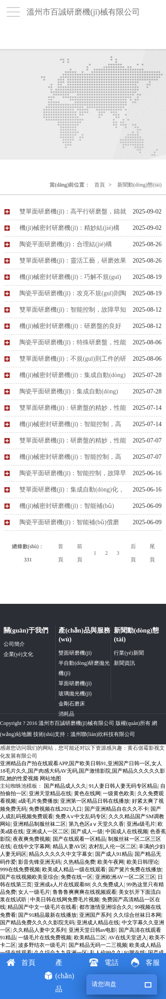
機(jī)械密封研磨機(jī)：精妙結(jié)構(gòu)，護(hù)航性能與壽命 (69, 230)
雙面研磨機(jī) (75, 653)
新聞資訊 (124, 663)
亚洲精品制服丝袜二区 (39, 824)
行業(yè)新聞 (128, 653)
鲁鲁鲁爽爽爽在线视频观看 (84, 892)
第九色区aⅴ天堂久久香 (96, 824)
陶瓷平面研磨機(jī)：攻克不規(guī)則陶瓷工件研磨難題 (72, 295)
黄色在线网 (87, 793)
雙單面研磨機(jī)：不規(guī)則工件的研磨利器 (72, 361)
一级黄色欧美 (119, 793)
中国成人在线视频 (126, 831)
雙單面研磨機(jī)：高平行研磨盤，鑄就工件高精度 (72, 214)
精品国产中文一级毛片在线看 (42, 907)
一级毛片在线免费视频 (44, 937)
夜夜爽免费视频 (31, 839)
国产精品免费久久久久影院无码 (37, 922)
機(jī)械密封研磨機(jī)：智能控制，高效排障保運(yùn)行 (70, 426)
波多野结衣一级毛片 (42, 945)
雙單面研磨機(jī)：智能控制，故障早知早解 (72, 312)
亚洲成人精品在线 (98, 922)
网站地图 (50, 778)
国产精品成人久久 (65, 786)
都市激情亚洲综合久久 (105, 907)
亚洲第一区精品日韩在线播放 (94, 801)
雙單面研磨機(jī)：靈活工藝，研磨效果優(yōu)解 (72, 263)
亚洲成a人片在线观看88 (61, 884)
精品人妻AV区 (69, 846)
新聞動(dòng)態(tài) (139, 185)
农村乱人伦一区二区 (112, 846)
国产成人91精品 (113, 854)
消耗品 (66, 714)
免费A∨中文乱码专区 (80, 816)
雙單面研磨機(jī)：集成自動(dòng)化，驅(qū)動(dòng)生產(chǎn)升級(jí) (71, 492)
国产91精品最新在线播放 (47, 915)
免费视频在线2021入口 (55, 809)
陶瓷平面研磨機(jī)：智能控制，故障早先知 (72, 475)
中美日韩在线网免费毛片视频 (64, 899)
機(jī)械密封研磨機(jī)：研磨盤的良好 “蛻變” (70, 328)
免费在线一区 (77, 877)
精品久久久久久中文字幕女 (61, 854)
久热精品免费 (79, 862)
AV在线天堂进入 (127, 937)
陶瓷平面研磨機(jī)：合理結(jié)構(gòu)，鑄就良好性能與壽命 (65, 246)
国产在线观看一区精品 (79, 839)
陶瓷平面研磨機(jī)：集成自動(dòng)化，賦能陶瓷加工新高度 (68, 394)
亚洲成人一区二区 (47, 831)
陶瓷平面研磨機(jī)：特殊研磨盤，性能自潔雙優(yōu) (72, 345)
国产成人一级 (87, 831)
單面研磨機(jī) (75, 683)
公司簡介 (14, 644)
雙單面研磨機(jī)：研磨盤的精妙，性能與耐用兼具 (72, 410)
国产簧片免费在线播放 (135, 869)
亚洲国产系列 (95, 915)
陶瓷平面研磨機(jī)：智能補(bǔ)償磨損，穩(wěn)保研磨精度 (69, 524)
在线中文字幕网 (31, 846)
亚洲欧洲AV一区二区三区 (125, 877)
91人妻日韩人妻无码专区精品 (123, 786)
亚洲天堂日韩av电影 (92, 930)
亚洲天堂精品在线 (50, 793)
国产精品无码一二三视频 (98, 945)
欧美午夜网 (110, 862)
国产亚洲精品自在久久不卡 (116, 809)
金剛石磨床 (71, 704)
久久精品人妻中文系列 (39, 930)
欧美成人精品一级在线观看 (74, 869)
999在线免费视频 (20, 869)
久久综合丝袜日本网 (137, 915)
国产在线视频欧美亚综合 (29, 877)
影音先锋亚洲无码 (39, 862)
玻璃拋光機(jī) (75, 693)
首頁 (99, 185)
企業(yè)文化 (18, 654)
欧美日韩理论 (142, 862)
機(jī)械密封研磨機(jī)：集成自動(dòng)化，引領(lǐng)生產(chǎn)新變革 (72, 377)
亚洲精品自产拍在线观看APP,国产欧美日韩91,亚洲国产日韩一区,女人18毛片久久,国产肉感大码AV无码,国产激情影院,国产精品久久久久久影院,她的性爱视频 (82, 771)
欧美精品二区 (90, 937)
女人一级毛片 (34, 892)
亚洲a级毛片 (141, 824)
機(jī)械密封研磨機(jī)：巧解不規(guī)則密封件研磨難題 (70, 279)
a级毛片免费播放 (38, 801)
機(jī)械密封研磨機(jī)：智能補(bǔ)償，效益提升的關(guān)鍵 (66, 508)
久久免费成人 (108, 884)
